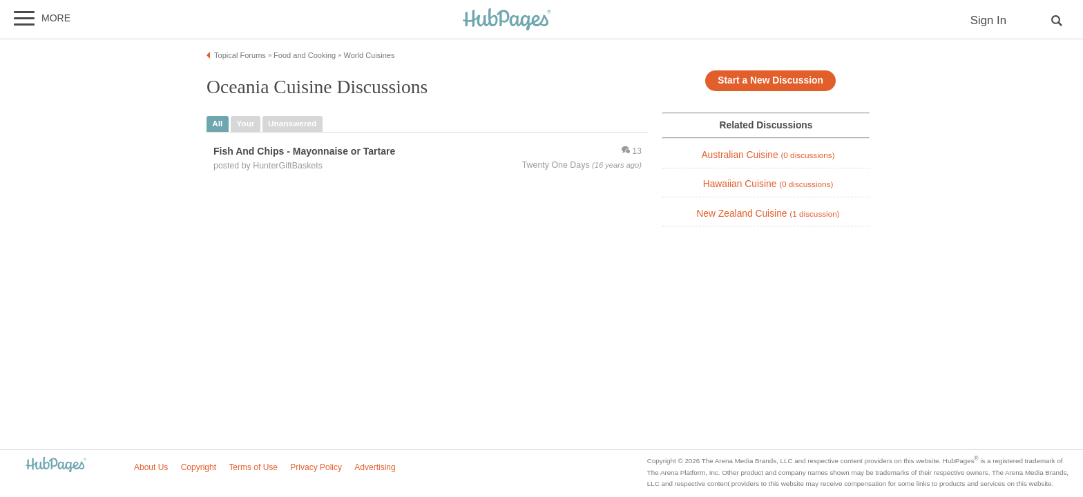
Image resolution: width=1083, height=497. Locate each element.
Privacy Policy (316, 467)
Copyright (198, 467)
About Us (151, 467)
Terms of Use (253, 467)
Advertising (374, 467)
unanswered (292, 123)
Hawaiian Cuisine (768, 184)
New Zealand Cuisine (767, 213)
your (245, 123)
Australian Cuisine (767, 155)
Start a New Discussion (770, 80)
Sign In (988, 20)
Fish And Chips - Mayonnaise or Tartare (304, 151)
